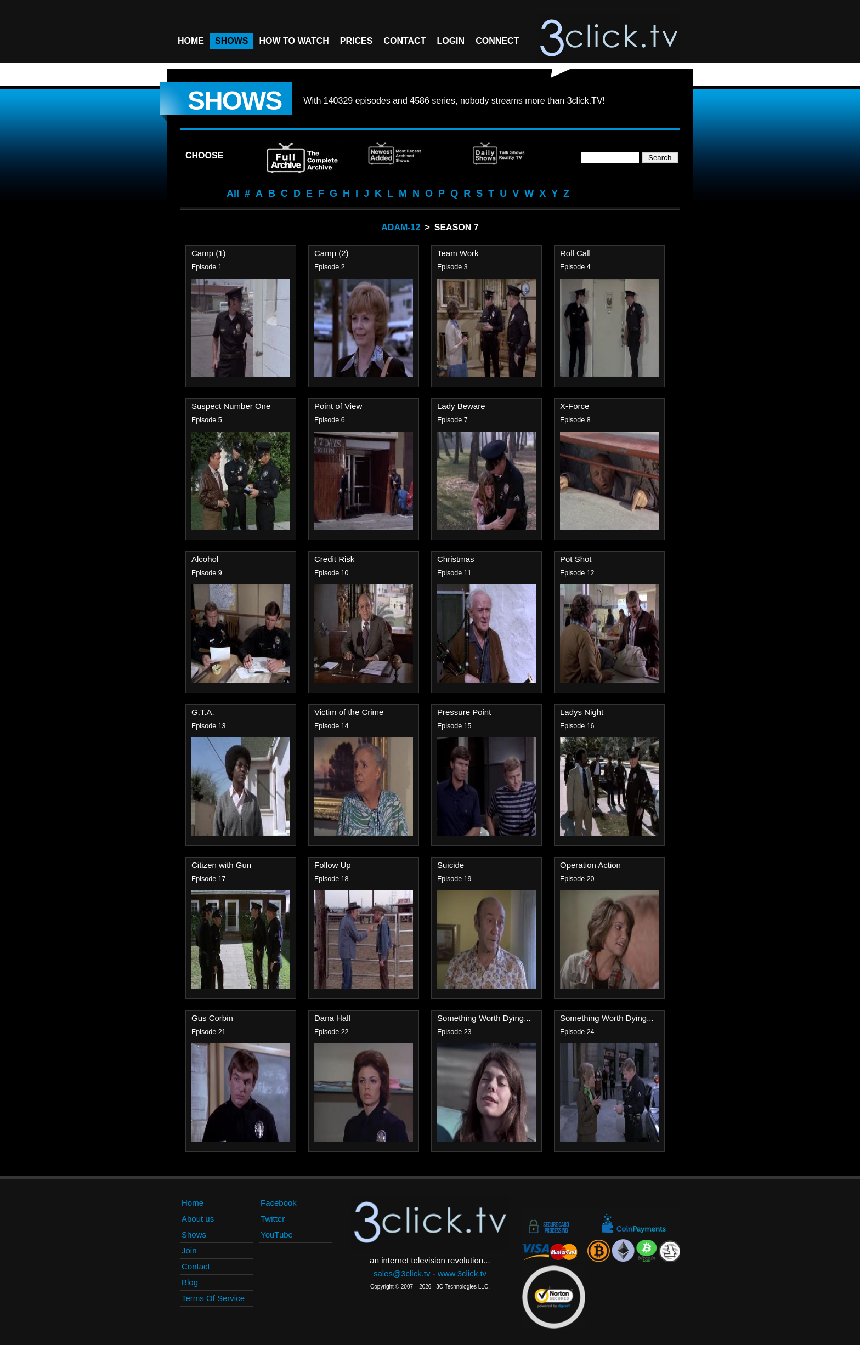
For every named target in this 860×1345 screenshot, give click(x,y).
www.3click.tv (462, 1273)
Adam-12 (400, 227)
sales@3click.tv (402, 1273)
